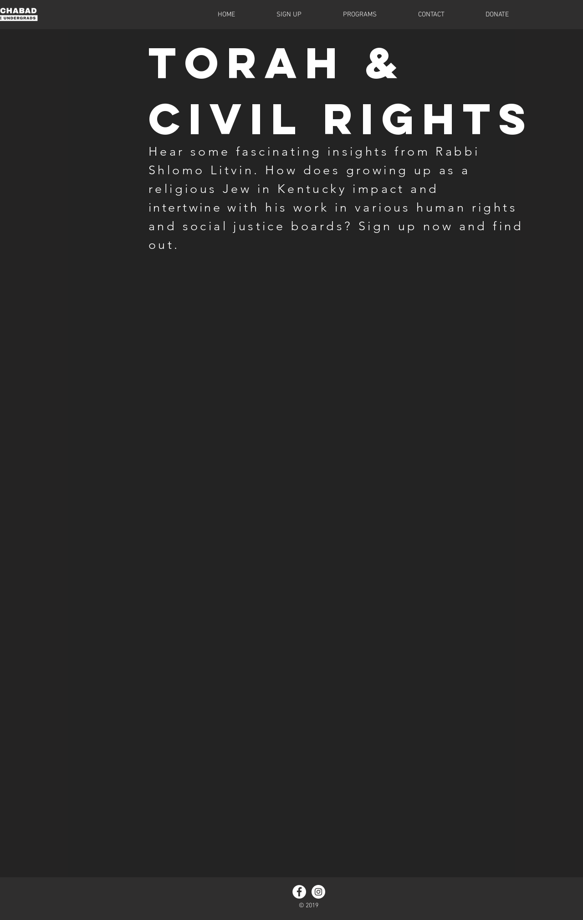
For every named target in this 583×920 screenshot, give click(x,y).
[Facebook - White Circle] (299, 892)
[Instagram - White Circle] (318, 892)
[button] (345, 14)
